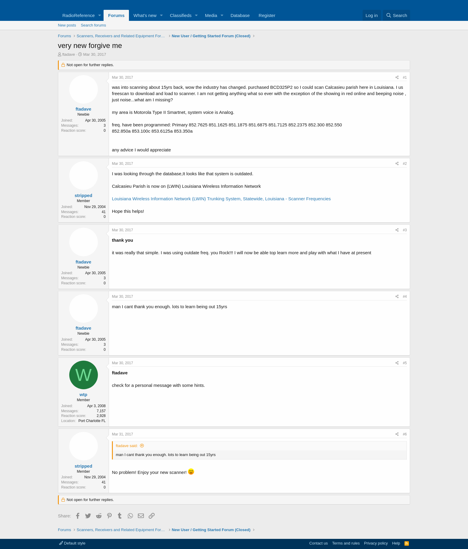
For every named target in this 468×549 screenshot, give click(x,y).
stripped (83, 195)
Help (396, 543)
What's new (144, 15)
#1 (405, 77)
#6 (405, 434)
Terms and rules (346, 543)
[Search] (396, 15)
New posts (67, 25)
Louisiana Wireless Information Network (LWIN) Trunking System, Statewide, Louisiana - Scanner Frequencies (221, 198)
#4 (405, 296)
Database (240, 15)
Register (267, 15)
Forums (116, 15)
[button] (99, 15)
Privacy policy (376, 543)
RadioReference (78, 15)
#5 (405, 363)
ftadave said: (127, 445)
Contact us (318, 543)
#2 (405, 164)
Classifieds (181, 15)
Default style (72, 543)
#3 (405, 230)
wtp (83, 394)
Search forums (93, 25)
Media (211, 15)
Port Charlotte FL (92, 421)
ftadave (68, 54)
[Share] (397, 77)
